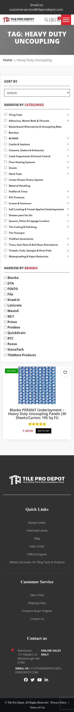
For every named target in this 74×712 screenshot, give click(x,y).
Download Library (37, 530)
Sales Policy (37, 595)
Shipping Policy (37, 603)
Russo (10, 344)
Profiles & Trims (15, 191)
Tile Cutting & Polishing (20, 227)
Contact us (37, 619)
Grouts (10, 168)
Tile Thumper (14, 233)
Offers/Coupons (37, 554)
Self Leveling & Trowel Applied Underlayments (34, 209)
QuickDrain (15, 333)
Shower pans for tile (18, 215)
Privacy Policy (59, 702)
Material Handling (17, 185)
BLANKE (11, 138)
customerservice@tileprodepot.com (36, 9)
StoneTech (14, 349)
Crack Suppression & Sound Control (27, 156)
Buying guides (37, 522)
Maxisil (11, 311)
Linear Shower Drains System (23, 179)
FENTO (11, 289)
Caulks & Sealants (17, 144)
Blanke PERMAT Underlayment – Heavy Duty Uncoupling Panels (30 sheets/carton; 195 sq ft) (37, 414)
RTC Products (14, 197)
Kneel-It (12, 300)
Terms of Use (37, 707)
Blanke (11, 278)
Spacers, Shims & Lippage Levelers (26, 221)
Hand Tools (13, 174)
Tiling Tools (13, 114)
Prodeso (12, 327)
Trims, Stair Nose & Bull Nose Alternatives (31, 244)
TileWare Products (20, 355)
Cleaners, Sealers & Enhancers (24, 150)
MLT (9, 316)
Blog (37, 538)
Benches (11, 132)
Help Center (37, 546)
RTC (8, 338)
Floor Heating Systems (19, 162)
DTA (9, 283)
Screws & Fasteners (17, 203)
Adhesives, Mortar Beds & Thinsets (26, 120)
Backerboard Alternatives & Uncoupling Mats (33, 126)
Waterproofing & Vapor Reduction (26, 256)
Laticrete (13, 305)
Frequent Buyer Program (37, 611)
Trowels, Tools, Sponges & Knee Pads (28, 250)
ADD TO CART (43, 430)
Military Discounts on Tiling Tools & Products (37, 562)
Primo (10, 322)
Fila (8, 294)
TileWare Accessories (18, 239)
